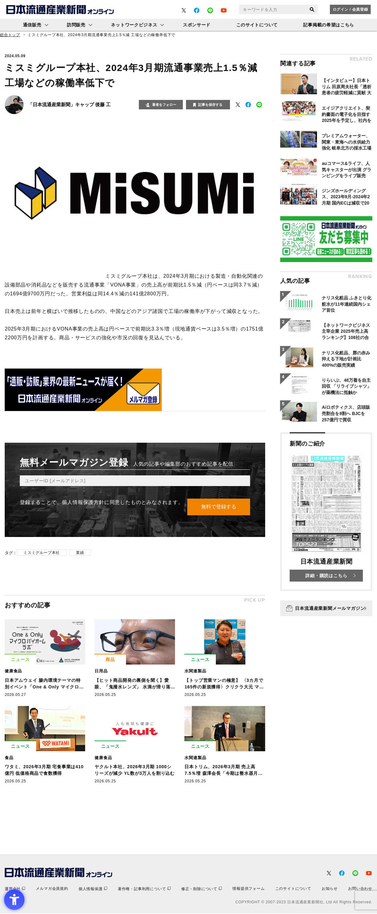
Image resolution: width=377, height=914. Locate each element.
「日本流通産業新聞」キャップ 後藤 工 (69, 104)
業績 (80, 553)
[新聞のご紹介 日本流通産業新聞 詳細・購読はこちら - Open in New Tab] (326, 511)
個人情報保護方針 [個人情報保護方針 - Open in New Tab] (83, 502)
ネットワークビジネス (134, 24)
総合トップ (10, 35)
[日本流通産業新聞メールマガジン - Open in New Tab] (326, 608)
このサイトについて (257, 24)
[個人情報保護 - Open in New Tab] (93, 889)
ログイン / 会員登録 (350, 9)
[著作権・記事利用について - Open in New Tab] (144, 889)
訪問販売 (76, 24)
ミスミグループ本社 (42, 553)
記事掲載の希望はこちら (328, 24)
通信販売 (32, 24)
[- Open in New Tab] (184, 10)
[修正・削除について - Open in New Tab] (201, 889)
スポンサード (196, 24)
